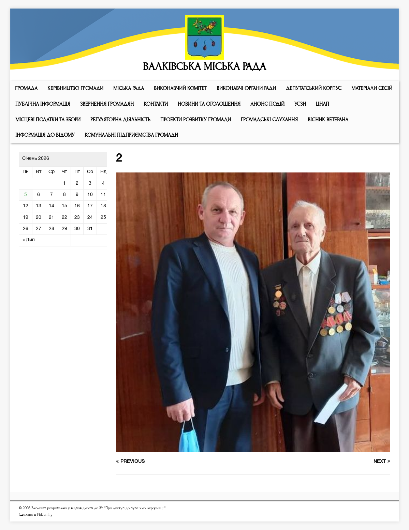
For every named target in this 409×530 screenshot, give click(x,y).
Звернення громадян (107, 104)
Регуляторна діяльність (120, 120)
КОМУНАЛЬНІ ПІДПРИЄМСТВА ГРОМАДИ (131, 135)
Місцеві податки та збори (48, 120)
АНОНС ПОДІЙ (267, 104)
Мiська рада (128, 88)
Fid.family (45, 514)
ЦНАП (322, 104)
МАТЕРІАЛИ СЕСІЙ (371, 88)
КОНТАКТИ (156, 104)
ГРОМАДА (26, 88)
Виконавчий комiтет (180, 88)
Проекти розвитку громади (195, 120)
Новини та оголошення (209, 104)
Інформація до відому (45, 135)
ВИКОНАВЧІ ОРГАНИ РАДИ (246, 88)
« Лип (29, 240)
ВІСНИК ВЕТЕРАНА (328, 120)
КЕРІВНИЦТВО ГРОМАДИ (75, 88)
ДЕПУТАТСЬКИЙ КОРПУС (313, 88)
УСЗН (300, 104)
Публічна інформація (42, 104)
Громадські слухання (269, 120)
